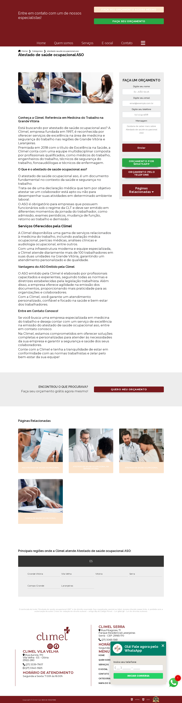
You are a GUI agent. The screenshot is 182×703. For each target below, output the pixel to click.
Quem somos (63, 43)
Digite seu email (141, 98)
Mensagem (141, 120)
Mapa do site (106, 683)
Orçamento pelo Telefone (141, 173)
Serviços (87, 43)
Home (41, 43)
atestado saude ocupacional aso (63, 51)
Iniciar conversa (138, 676)
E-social (107, 43)
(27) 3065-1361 (108, 639)
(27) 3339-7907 (33, 664)
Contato (127, 43)
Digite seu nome (141, 86)
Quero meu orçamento (129, 389)
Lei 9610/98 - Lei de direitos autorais (130, 611)
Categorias (37, 51)
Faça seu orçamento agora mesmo (128, 9)
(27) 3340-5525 (32, 668)
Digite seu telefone (141, 109)
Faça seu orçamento (128, 21)
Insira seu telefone (124, 662)
